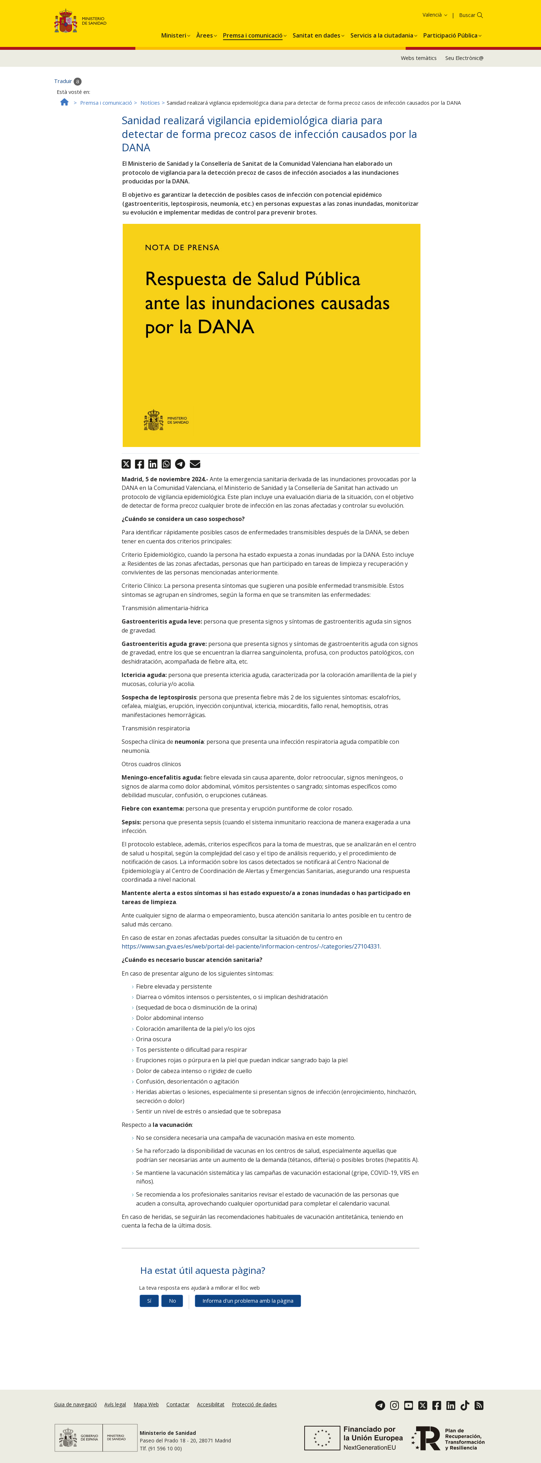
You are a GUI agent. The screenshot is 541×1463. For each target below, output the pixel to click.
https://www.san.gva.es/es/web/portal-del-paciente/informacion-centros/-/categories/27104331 (251, 946)
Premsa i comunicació (106, 102)
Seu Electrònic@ (464, 58)
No (172, 1300)
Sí (149, 1300)
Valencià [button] (435, 14)
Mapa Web (146, 1404)
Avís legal (115, 1404)
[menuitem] (173, 34)
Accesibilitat (210, 1404)
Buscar (467, 15)
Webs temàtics (419, 58)
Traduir (68, 82)
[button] (173, 34)
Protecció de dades (254, 1404)
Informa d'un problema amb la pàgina (247, 1300)
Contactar (177, 1404)
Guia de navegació (75, 1404)
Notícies (150, 102)
